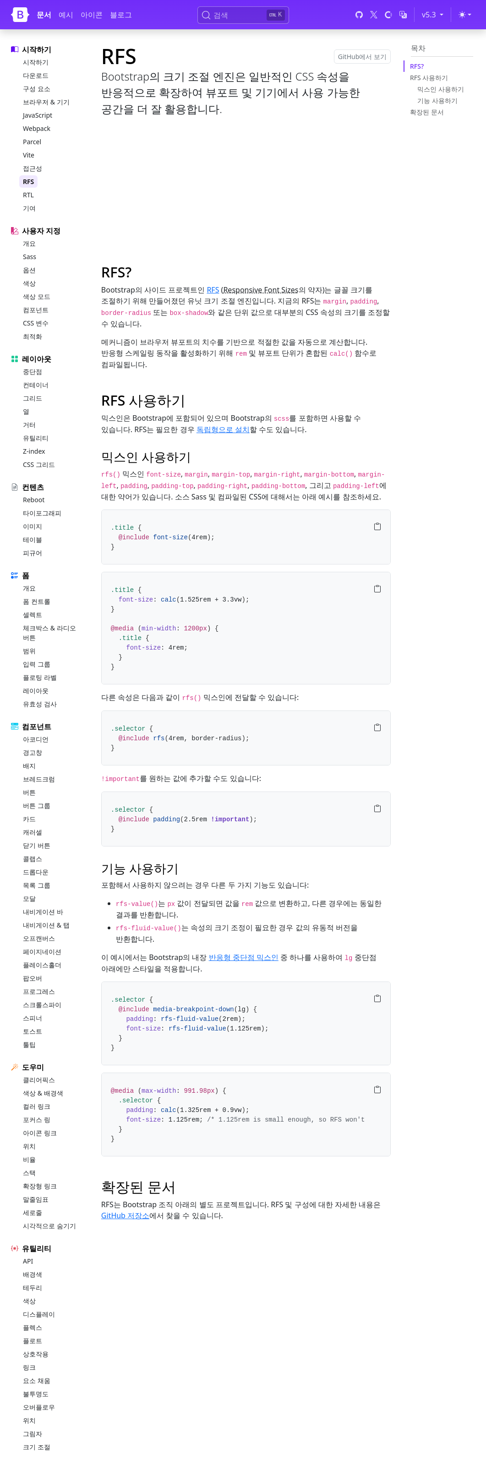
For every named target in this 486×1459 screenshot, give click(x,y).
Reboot (33, 499)
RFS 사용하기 (429, 77)
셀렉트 (32, 614)
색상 (29, 283)
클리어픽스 (39, 1079)
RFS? (417, 66)
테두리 (32, 1287)
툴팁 (29, 1044)
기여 (29, 208)
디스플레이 (39, 1314)
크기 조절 (36, 1447)
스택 (29, 1172)
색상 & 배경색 (43, 1093)
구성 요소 (36, 88)
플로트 (32, 1340)
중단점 (32, 371)
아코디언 (36, 739)
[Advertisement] (246, 189)
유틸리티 (36, 438)
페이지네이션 (42, 951)
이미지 (32, 526)
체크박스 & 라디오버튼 (49, 633)
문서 (44, 15)
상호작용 (36, 1354)
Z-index (34, 451)
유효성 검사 (40, 704)
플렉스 (32, 1327)
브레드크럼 (39, 779)
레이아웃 (36, 690)
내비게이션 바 (43, 911)
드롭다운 (36, 872)
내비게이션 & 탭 (46, 925)
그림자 (32, 1433)
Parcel (32, 141)
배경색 (32, 1274)
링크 (29, 1367)
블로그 (121, 15)
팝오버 (32, 978)
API (28, 1261)
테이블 (32, 539)
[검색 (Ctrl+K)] (243, 15)
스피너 (32, 1018)
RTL (28, 194)
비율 (29, 1159)
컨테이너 (36, 384)
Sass (29, 256)
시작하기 (36, 62)
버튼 (29, 792)
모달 (29, 898)
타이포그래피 (42, 513)
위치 (29, 1146)
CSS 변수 (36, 323)
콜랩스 (32, 858)
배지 (29, 765)
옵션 (29, 270)
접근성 (32, 168)
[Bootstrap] (20, 14)
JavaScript (37, 115)
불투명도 (36, 1393)
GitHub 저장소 (125, 1215)
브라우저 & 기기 (46, 102)
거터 (29, 424)
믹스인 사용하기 (440, 89)
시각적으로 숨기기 (49, 1225)
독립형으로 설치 (223, 429)
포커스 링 (36, 1119)
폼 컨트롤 (36, 601)
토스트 (32, 1031)
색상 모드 (36, 296)
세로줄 (32, 1212)
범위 (29, 650)
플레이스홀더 (42, 964)
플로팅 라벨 (40, 677)
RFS (28, 181)
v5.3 (434, 14)
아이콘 (92, 15)
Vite (28, 155)
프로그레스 (39, 991)
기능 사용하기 (437, 100)
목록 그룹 (36, 885)
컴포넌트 (36, 309)
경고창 (32, 752)
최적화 (32, 336)
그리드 (32, 398)
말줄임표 (36, 1199)
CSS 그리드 (39, 464)
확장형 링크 (40, 1186)
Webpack (36, 128)
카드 (29, 818)
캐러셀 (32, 832)
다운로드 (36, 75)
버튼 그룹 (36, 805)
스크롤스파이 (42, 1004)
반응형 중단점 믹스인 (243, 957)
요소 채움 (36, 1380)
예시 (66, 15)
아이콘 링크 (40, 1132)
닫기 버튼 (36, 845)
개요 (29, 243)
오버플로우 (39, 1407)
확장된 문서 (427, 112)
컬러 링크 (36, 1106)
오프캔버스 (39, 938)
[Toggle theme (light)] (465, 14)
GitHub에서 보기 (362, 56)
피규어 (32, 552)
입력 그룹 (36, 664)
